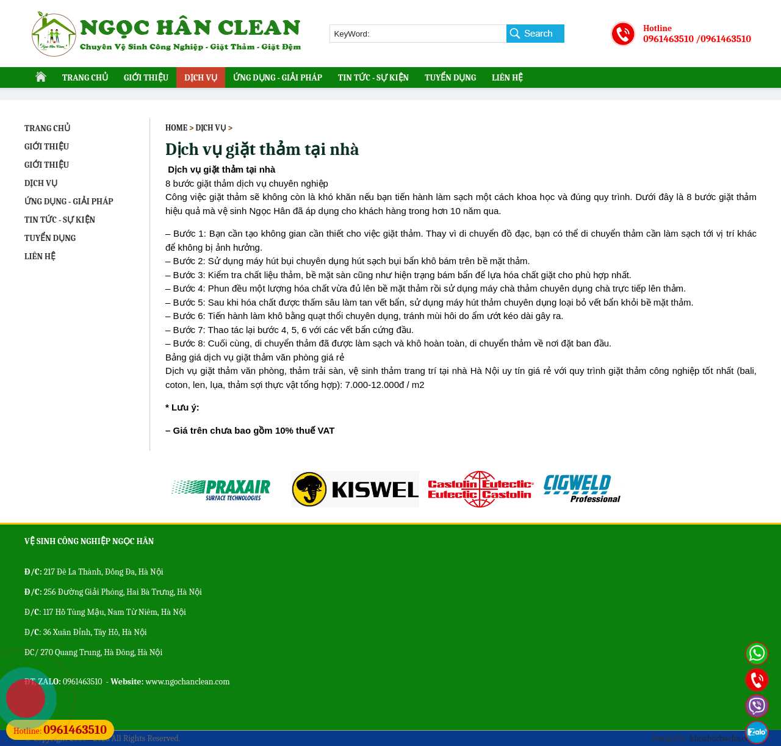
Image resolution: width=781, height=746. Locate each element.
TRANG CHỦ (85, 78)
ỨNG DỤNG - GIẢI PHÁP (277, 78)
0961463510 (668, 39)
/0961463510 (723, 39)
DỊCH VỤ (200, 78)
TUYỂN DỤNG (450, 78)
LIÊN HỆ (507, 78)
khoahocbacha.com (723, 738)
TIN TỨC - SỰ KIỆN (373, 78)
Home (176, 127)
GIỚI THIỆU (146, 78)
